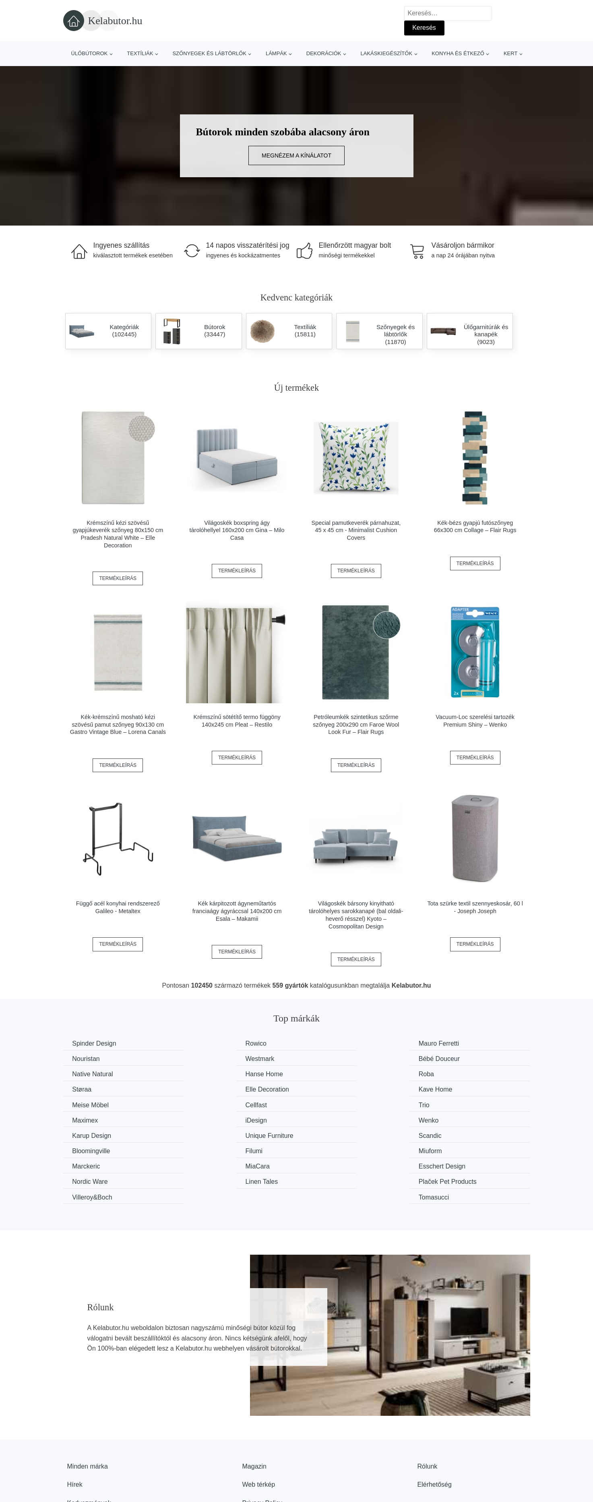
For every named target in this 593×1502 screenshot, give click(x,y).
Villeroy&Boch (333, 1149)
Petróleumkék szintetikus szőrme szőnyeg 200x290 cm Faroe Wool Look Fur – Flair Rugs (356, 724)
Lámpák (276, 53)
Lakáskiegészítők (386, 53)
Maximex (446, 1089)
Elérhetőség (434, 1436)
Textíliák (140, 53)
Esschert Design (336, 1134)
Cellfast (203, 1089)
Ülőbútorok (89, 53)
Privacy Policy (262, 1455)
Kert (510, 53)
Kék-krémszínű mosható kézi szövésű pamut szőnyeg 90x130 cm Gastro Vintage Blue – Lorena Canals (118, 724)
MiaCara (205, 1134)
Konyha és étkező (458, 53)
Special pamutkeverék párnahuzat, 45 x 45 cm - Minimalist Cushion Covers (356, 530)
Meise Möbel (91, 1089)
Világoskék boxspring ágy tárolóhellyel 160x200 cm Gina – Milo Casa (237, 530)
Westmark (87, 1058)
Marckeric (87, 1134)
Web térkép (258, 1436)
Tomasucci (448, 1149)
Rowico (203, 1043)
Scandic (84, 1119)
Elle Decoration (335, 1073)
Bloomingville (212, 1119)
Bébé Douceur (213, 1058)
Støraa (202, 1073)
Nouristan (446, 1043)
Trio (318, 1089)
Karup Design (332, 1103)
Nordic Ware (450, 1134)
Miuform (444, 1119)
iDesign (84, 1103)
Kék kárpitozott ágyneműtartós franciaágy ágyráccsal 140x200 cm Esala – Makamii (237, 911)
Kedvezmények (89, 1455)
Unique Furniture (457, 1103)
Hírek (75, 1436)
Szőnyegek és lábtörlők (209, 53)
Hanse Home (451, 1058)
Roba (81, 1073)
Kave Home (450, 1073)
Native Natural (333, 1058)
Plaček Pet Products (222, 1149)
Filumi (321, 1119)
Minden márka (87, 1418)
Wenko (203, 1103)
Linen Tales (89, 1149)
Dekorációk (323, 53)
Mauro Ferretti (333, 1043)
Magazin (254, 1418)
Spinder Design (95, 1043)
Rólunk (427, 1418)
